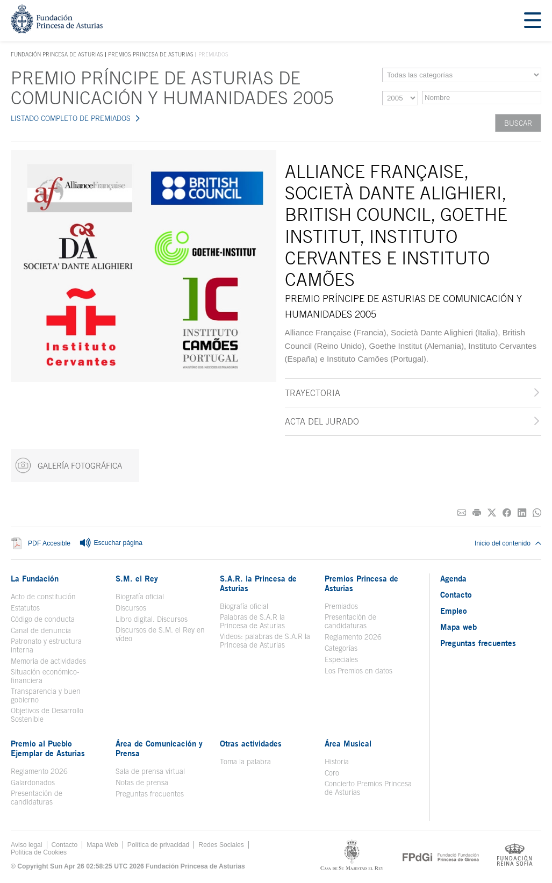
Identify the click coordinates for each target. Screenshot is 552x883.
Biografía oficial (140, 596)
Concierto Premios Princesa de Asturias (368, 787)
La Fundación (35, 578)
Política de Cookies (39, 852)
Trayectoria (312, 393)
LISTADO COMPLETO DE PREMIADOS (71, 118)
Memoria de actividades (48, 661)
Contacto (456, 594)
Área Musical (348, 743)
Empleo (453, 610)
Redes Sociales (220, 845)
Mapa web (458, 626)
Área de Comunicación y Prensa (159, 748)
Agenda (453, 578)
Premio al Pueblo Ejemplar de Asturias (48, 748)
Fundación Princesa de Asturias (57, 55)
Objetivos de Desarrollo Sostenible (47, 714)
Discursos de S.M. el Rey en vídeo (160, 634)
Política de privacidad (158, 845)
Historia (337, 761)
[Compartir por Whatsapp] (537, 513)
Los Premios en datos (358, 670)
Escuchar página (110, 543)
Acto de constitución (43, 596)
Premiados (341, 606)
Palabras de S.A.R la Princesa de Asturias (252, 621)
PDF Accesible (49, 543)
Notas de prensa (142, 782)
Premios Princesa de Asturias (150, 54)
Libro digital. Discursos (152, 619)
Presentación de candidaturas (350, 621)
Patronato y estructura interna (46, 645)
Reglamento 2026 (353, 637)
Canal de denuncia (41, 630)
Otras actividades (251, 743)
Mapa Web (102, 845)
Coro (332, 773)
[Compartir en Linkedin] (522, 513)
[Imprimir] (476, 513)
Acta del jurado (322, 421)
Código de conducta (43, 619)
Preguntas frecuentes (150, 793)
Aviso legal (26, 845)
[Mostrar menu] (532, 20)
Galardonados (33, 782)
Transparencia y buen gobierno (46, 695)
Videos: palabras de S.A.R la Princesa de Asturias (265, 640)
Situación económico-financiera (45, 676)
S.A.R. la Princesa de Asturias (258, 583)
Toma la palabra (245, 761)
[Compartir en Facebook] (507, 513)
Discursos (131, 608)
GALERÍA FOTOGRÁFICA (68, 465)
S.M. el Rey (137, 578)
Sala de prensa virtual (150, 771)
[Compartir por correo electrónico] (461, 513)
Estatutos (25, 608)
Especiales (341, 659)
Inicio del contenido (508, 543)
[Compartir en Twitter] (492, 513)
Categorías (341, 648)
